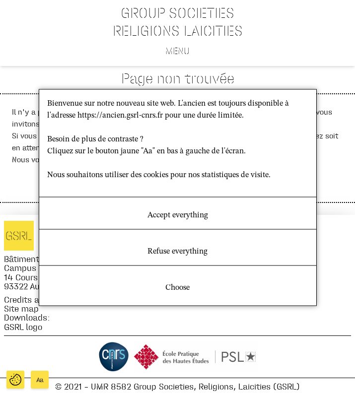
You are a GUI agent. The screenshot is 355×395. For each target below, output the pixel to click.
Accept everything (177, 215)
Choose (177, 288)
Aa (40, 380)
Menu (177, 50)
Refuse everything (177, 252)
